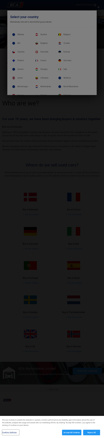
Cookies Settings (9, 435)
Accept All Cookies (72, 435)
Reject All (91, 435)
